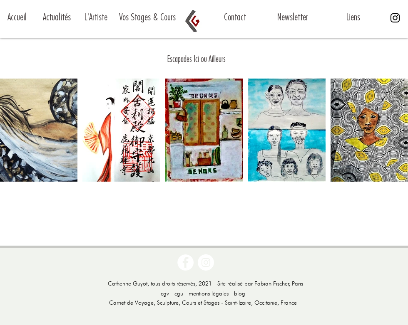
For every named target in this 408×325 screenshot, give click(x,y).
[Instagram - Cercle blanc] (206, 262)
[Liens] (353, 18)
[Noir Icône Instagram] (395, 18)
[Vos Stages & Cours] (147, 18)
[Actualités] (57, 18)
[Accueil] (27, 18)
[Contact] (235, 18)
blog (239, 293)
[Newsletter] (292, 18)
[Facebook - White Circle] (185, 262)
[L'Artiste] (96, 18)
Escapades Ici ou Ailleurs (196, 59)
